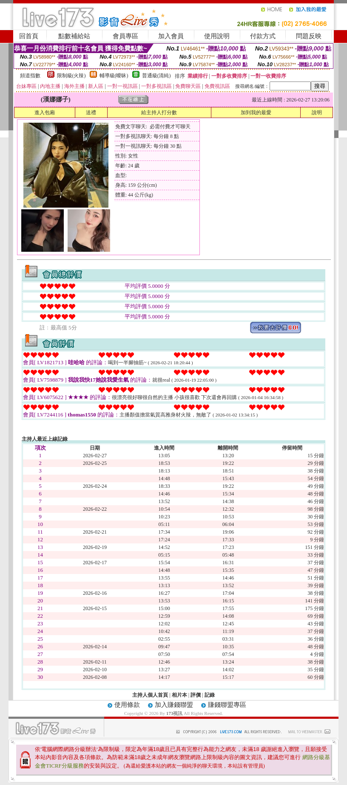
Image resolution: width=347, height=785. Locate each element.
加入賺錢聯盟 (174, 704)
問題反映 (308, 36)
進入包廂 (44, 112)
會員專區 (125, 36)
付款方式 (263, 36)
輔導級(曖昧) (114, 76)
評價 (196, 695)
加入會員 (171, 36)
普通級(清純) (156, 76)
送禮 (91, 112)
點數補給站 (74, 36)
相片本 (179, 695)
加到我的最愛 (256, 112)
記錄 (210, 695)
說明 (317, 112)
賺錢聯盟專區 (227, 704)
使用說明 (217, 36)
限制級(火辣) (71, 76)
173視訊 (174, 713)
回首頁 (28, 36)
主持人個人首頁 (150, 695)
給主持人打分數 (159, 112)
